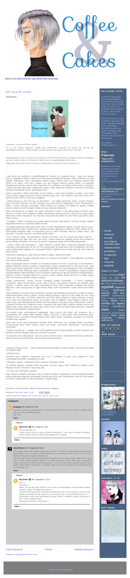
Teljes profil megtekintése (107, 160)
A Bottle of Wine (112, 247)
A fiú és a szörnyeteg (109, 275)
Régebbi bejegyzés (84, 549)
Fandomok (109, 234)
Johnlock (121, 298)
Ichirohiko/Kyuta (118, 296)
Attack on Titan (110, 278)
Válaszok (19, 423)
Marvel (114, 300)
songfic (121, 310)
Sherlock (104, 306)
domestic (121, 284)
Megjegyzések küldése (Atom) (27, 554)
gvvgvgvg (17, 407)
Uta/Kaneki (106, 318)
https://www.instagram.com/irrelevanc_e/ (112, 190)
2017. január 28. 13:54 (40, 427)
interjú (103, 298)
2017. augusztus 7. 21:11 (41, 479)
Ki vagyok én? (110, 255)
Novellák (108, 238)
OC (113, 303)
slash (40, 396)
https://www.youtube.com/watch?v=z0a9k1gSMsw (34, 163)
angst (121, 274)
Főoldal (48, 549)
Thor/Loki (105, 315)
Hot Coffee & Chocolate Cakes (112, 242)
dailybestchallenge (112, 280)
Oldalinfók (109, 265)
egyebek (107, 287)
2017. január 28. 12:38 (30, 407)
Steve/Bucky (106, 313)
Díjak (106, 258)
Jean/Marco (112, 298)
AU (123, 277)
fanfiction (24, 396)
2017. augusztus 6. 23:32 (35, 448)
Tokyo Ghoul (118, 315)
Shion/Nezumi (119, 306)
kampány (104, 301)
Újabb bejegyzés (14, 549)
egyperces (16, 396)
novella (34, 396)
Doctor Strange (111, 284)
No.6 (123, 301)
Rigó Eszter (23, 427)
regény (121, 303)
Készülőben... (110, 251)
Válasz (15, 418)
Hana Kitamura (19, 448)
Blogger (77, 570)
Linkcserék (109, 262)
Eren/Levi (105, 290)
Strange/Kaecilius (118, 313)
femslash (105, 293)
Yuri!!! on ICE (54, 396)
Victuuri (45, 396)
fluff (29, 396)
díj (102, 283)
